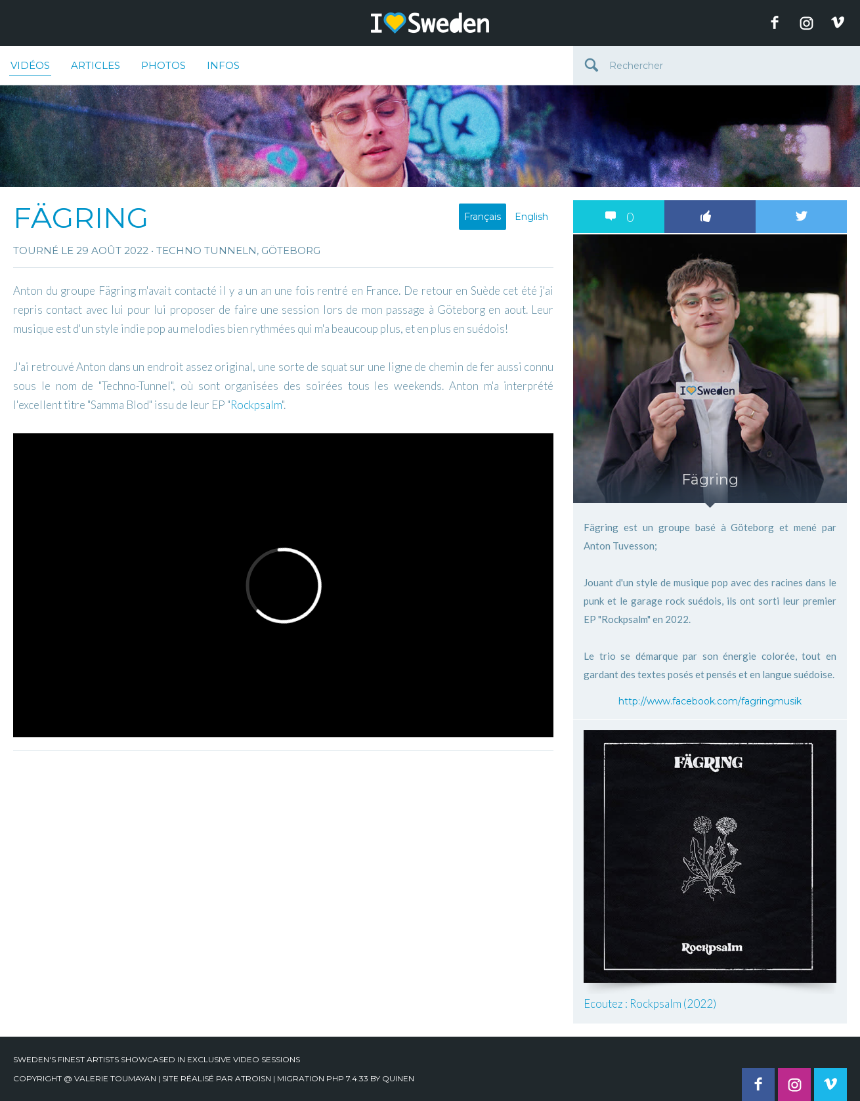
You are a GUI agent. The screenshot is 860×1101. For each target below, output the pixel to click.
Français (482, 217)
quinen (398, 1078)
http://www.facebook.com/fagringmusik (710, 701)
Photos (163, 65)
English (531, 217)
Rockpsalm (256, 405)
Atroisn (253, 1078)
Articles (95, 65)
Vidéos (30, 67)
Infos (223, 65)
